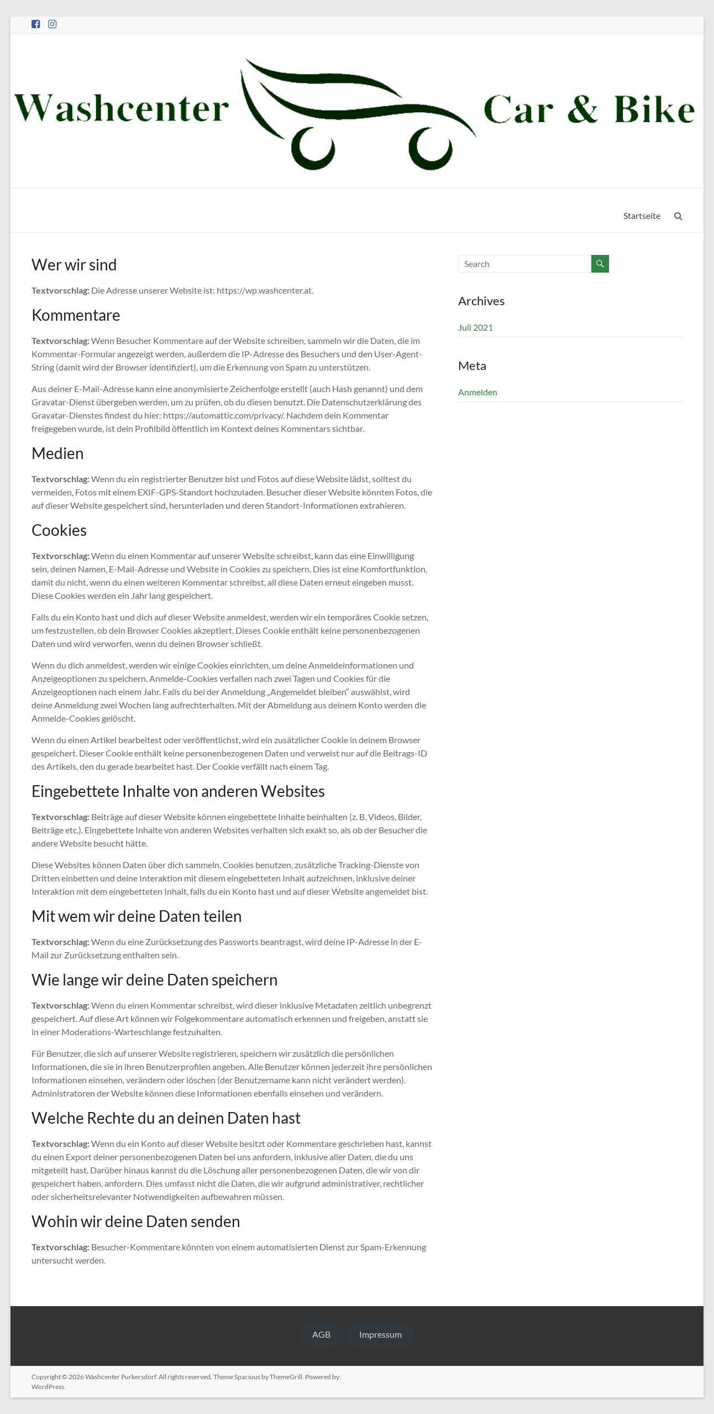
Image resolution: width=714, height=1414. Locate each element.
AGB (321, 1334)
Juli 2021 (475, 327)
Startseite (641, 215)
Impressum (380, 1334)
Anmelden (477, 392)
